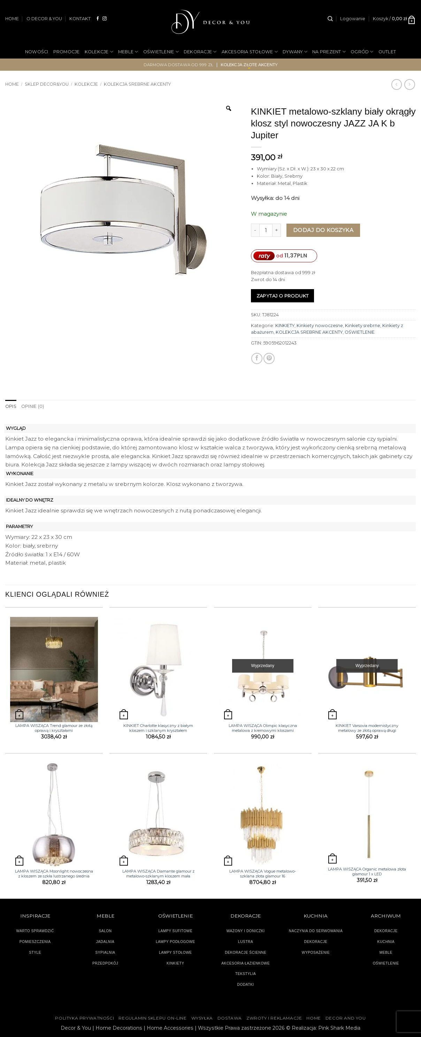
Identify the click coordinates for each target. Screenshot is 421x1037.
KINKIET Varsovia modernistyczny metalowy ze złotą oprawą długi (367, 728)
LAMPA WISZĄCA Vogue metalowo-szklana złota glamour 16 (262, 874)
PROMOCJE (66, 51)
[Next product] (396, 84)
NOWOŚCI (36, 51)
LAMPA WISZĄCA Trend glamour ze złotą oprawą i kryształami (53, 728)
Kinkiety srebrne (362, 325)
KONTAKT (80, 18)
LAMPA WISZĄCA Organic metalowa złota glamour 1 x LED (367, 871)
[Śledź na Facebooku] (98, 18)
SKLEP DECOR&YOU (47, 84)
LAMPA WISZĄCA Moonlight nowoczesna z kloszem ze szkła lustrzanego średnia (54, 874)
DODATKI (245, 984)
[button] (352, 19)
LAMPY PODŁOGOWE (175, 942)
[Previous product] (409, 84)
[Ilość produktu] (266, 230)
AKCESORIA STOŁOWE (250, 51)
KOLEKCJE (99, 51)
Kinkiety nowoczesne (320, 325)
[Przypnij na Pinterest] (269, 358)
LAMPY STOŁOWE (175, 952)
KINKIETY (284, 325)
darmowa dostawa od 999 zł (179, 64)
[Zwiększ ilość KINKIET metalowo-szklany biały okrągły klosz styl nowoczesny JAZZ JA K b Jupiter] (277, 230)
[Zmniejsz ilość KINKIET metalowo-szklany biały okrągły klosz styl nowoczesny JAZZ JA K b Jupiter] (255, 230)
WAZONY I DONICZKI (246, 931)
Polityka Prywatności (84, 1018)
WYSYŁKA (202, 1018)
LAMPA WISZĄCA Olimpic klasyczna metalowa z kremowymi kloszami (263, 728)
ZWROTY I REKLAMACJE (274, 1018)
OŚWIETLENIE (161, 51)
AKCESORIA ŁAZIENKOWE (245, 963)
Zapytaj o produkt (283, 296)
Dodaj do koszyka (323, 230)
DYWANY (295, 51)
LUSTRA (245, 942)
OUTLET (387, 51)
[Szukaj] (330, 19)
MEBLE (128, 51)
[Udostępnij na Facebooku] (256, 358)
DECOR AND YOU (346, 1018)
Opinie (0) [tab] (32, 406)
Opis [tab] (10, 406)
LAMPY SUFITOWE (175, 931)
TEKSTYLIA (245, 974)
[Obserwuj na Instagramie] (104, 18)
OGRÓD (362, 51)
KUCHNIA (386, 942)
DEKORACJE (200, 51)
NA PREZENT (329, 51)
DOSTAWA (229, 1018)
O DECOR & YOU (44, 18)
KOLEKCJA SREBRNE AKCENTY (137, 84)
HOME (12, 18)
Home (12, 84)
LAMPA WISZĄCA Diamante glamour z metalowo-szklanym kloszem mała (158, 874)
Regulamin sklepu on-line (152, 1018)
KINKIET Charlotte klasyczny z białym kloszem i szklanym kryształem (158, 728)
